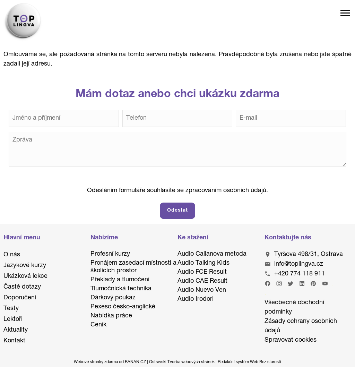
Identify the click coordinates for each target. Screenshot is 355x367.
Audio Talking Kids (204, 263)
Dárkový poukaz (113, 298)
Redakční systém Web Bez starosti (249, 362)
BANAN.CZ (135, 362)
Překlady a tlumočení (119, 280)
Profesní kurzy (110, 254)
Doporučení (19, 298)
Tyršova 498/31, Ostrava (308, 254)
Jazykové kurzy (24, 266)
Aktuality (15, 330)
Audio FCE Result (202, 272)
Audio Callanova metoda (212, 254)
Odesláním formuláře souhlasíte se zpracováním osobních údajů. (177, 191)
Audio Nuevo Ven (202, 290)
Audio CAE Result (202, 281)
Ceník (98, 325)
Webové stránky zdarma (96, 362)
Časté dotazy (22, 287)
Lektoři (13, 319)
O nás (11, 255)
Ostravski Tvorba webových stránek (182, 362)
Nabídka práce (111, 316)
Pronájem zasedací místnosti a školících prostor (133, 267)
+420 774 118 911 (299, 274)
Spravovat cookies (291, 340)
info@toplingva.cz (298, 264)
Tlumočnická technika (120, 289)
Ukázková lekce (25, 276)
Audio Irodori (196, 299)
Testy (11, 309)
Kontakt (14, 341)
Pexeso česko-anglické (122, 307)
